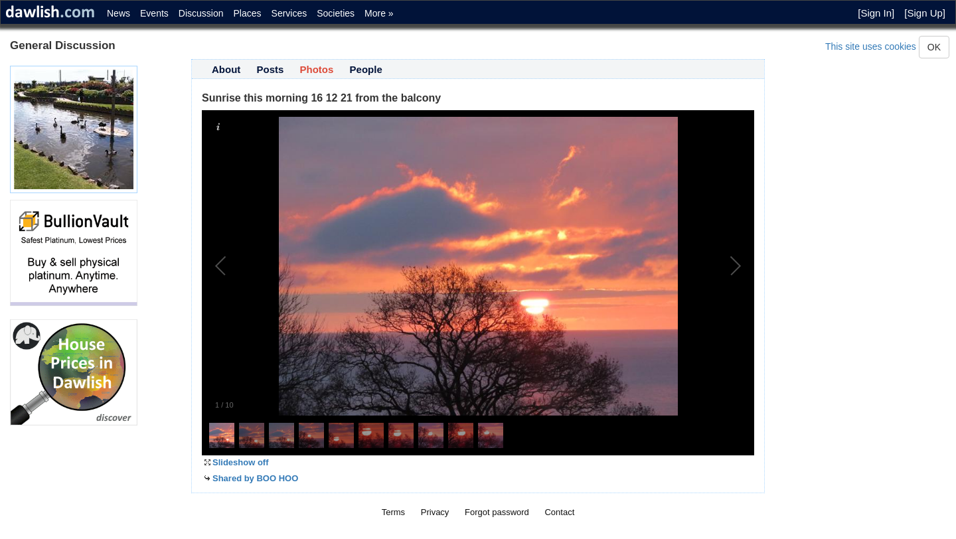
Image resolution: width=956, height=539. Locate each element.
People (366, 69)
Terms (393, 512)
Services (289, 13)
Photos (317, 69)
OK (934, 47)
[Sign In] (876, 13)
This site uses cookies (870, 46)
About (226, 69)
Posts (270, 69)
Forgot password (497, 512)
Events (154, 13)
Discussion (201, 13)
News (118, 13)
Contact (559, 512)
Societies (336, 13)
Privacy (435, 512)
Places (248, 13)
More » (379, 13)
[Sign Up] (924, 13)
